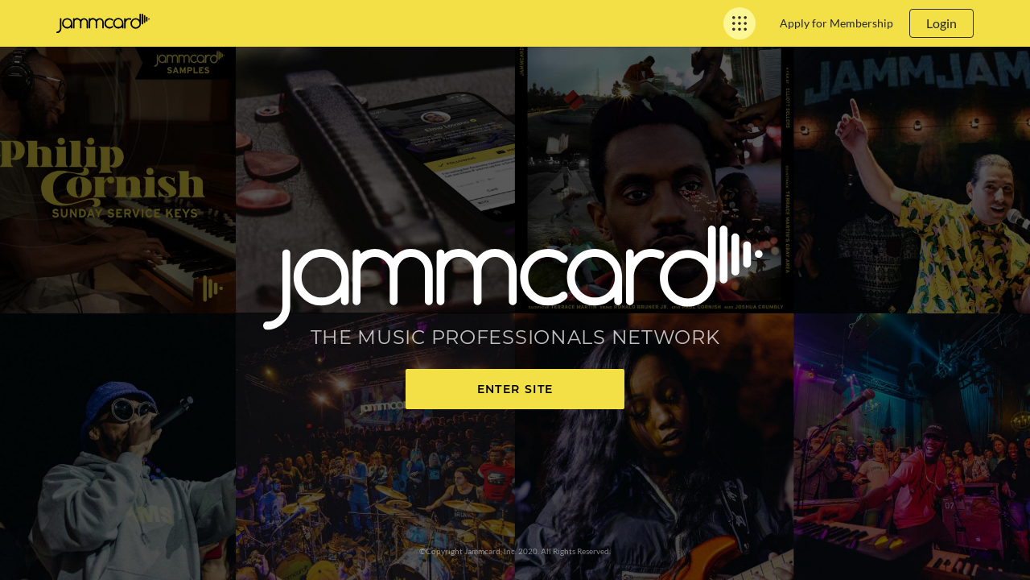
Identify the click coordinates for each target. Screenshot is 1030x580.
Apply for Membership (836, 23)
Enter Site (515, 389)
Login (941, 23)
